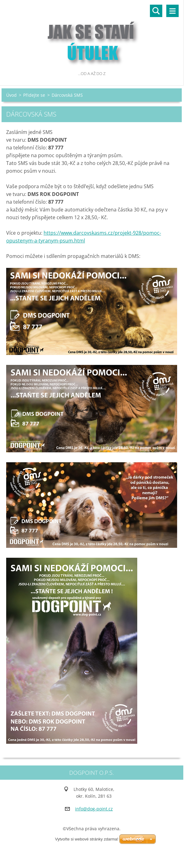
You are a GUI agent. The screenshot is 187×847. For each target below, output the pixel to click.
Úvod (11, 95)
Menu (172, 11)
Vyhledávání (156, 11)
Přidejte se (34, 95)
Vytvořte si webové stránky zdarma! (86, 839)
